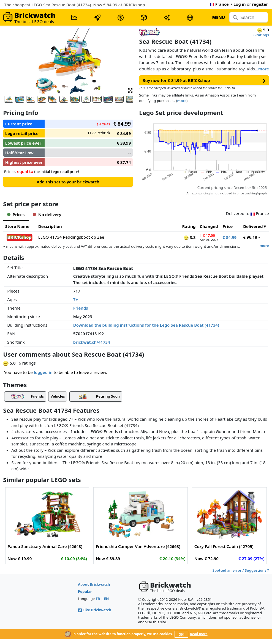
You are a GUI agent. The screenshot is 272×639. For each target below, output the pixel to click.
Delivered (253, 226)
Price (227, 226)
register (260, 4)
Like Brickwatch (94, 609)
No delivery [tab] (47, 214)
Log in (239, 4)
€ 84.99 (229, 237)
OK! (181, 634)
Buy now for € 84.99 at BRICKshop (204, 80)
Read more (198, 634)
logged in (43, 372)
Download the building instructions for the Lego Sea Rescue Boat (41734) (146, 325)
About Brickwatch (94, 584)
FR (98, 598)
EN (106, 598)
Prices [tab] (16, 214)
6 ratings (261, 34)
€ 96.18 (250, 237)
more (263, 68)
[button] (130, 90)
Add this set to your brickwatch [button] (68, 181)
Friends (80, 308)
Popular (85, 591)
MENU (218, 17)
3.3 (189, 237)
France (219, 4)
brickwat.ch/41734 (91, 342)
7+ (75, 299)
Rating (189, 226)
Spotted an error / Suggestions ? (241, 570)
